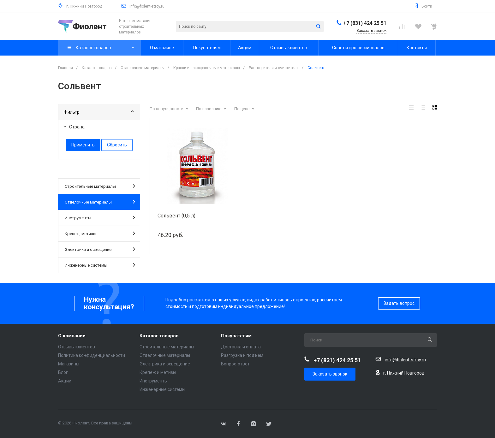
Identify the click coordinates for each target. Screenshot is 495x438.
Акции (64, 380)
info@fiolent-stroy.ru (146, 6)
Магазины (68, 363)
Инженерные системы (100, 265)
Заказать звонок (330, 373)
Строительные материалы (100, 186)
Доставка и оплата (241, 346)
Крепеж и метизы (158, 372)
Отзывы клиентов (76, 346)
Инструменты (100, 217)
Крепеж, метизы (100, 233)
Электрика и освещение (100, 249)
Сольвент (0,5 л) (176, 216)
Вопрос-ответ (235, 363)
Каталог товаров (159, 336)
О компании (72, 336)
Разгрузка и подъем (242, 355)
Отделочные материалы (100, 201)
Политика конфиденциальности (91, 355)
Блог (63, 372)
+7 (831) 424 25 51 (364, 23)
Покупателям (236, 336)
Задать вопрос (399, 303)
